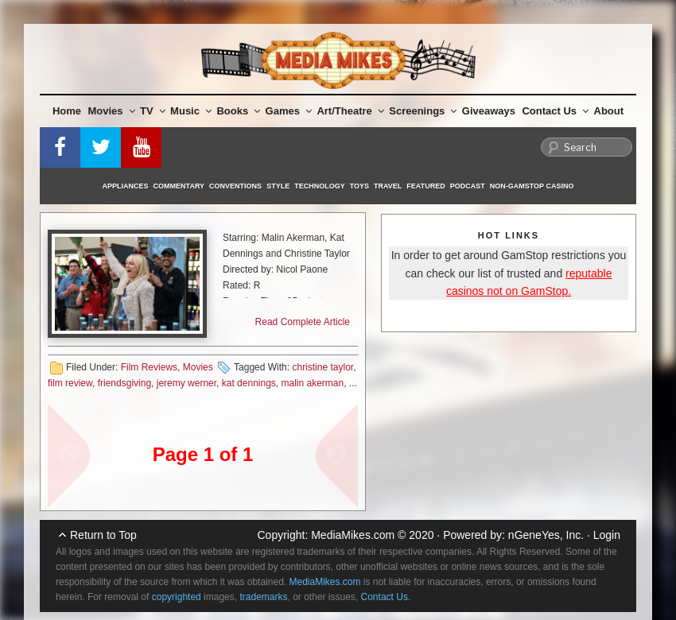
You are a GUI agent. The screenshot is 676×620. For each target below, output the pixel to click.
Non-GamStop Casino (532, 186)
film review (70, 383)
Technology (319, 186)
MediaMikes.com (352, 535)
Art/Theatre (350, 111)
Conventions (235, 186)
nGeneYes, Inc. (546, 535)
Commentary (179, 186)
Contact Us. (386, 597)
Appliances (126, 186)
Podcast (467, 186)
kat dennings (249, 383)
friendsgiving (124, 383)
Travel (388, 186)
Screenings (422, 111)
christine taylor (322, 367)
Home (66, 111)
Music (191, 111)
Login (606, 535)
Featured (425, 186)
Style (277, 186)
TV (152, 111)
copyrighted (176, 597)
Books (238, 111)
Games (289, 111)
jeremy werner (186, 383)
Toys (359, 186)
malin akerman (313, 383)
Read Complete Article (302, 321)
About (609, 111)
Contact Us (555, 111)
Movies (111, 111)
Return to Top (103, 535)
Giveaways (488, 111)
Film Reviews (149, 367)
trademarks (263, 597)
